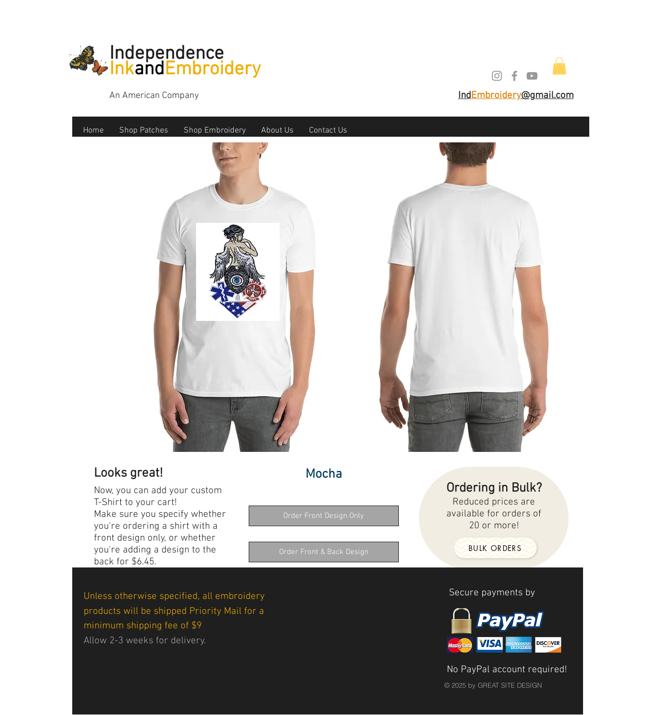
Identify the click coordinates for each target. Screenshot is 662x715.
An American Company (154, 95)
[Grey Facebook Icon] (514, 76)
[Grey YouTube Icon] (532, 76)
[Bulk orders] (495, 548)
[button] (559, 65)
